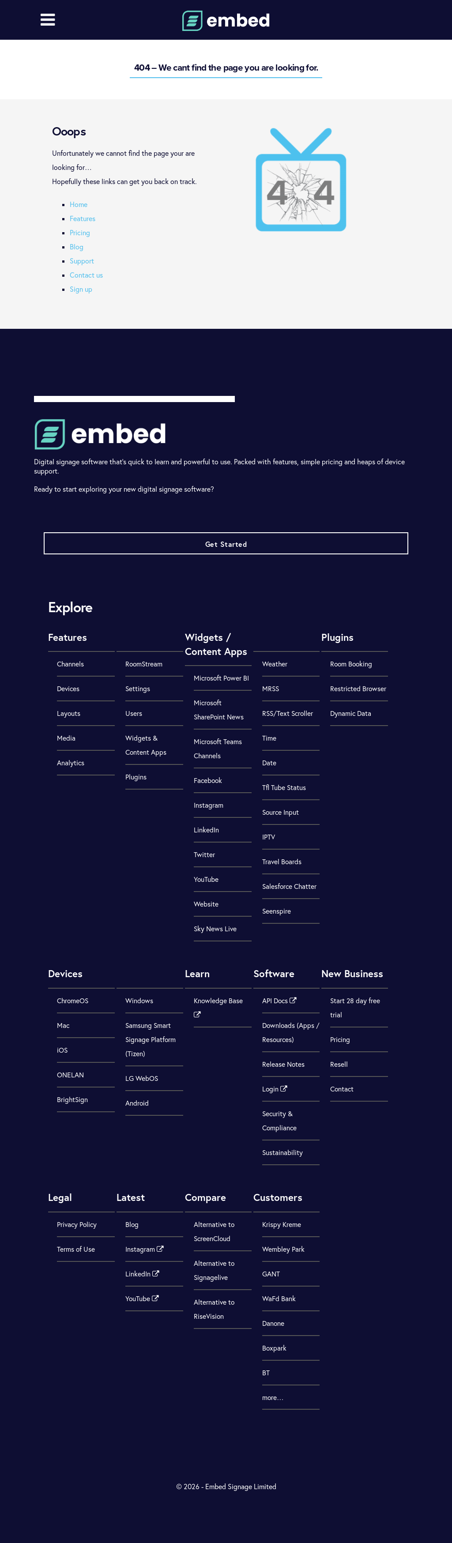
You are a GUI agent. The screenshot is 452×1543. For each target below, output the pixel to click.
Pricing (80, 232)
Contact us (86, 275)
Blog (76, 246)
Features (82, 218)
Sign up (81, 289)
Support (82, 260)
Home (78, 204)
